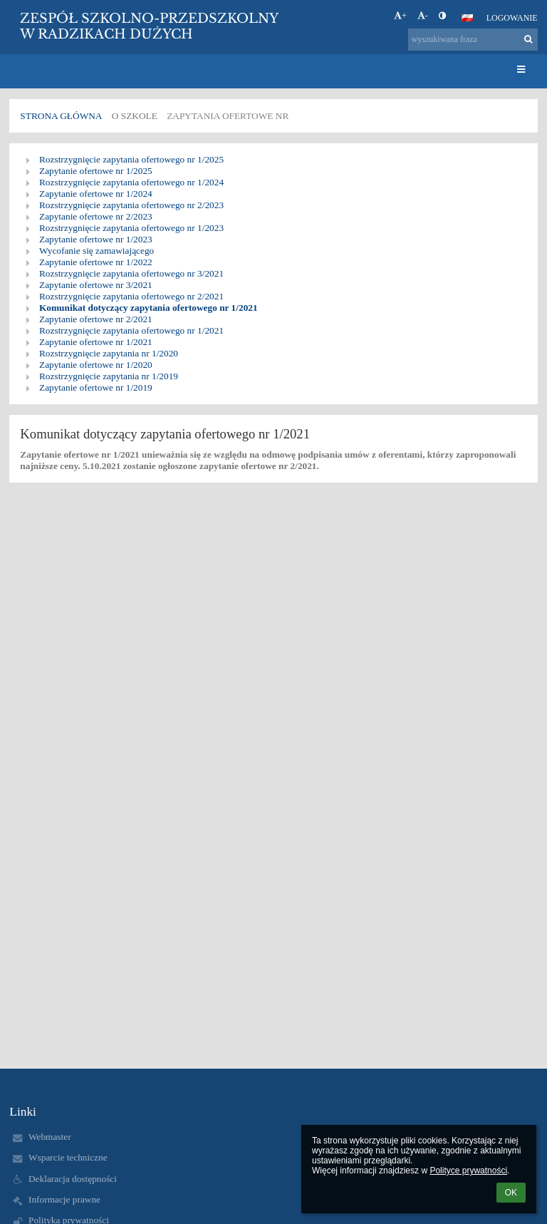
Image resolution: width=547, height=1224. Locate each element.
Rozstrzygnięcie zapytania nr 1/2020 (108, 353)
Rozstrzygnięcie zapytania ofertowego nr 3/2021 (131, 273)
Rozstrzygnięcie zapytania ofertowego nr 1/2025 (131, 159)
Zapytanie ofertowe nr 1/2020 (95, 364)
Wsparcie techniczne (68, 1157)
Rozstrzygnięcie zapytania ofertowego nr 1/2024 (131, 182)
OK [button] (511, 1193)
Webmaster (49, 1136)
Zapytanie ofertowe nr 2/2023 (95, 216)
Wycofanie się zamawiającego (96, 250)
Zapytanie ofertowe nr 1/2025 (95, 170)
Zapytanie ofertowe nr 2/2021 (95, 319)
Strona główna (61, 115)
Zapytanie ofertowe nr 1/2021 (95, 341)
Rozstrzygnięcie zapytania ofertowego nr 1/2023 (131, 227)
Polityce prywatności (468, 1171)
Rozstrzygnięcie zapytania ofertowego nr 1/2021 (131, 330)
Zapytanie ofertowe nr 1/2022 (95, 262)
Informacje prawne (64, 1199)
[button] (467, 17)
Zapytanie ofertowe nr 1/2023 (95, 239)
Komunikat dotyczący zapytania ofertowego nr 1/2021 (148, 307)
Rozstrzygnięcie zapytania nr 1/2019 (108, 376)
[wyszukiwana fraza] (473, 40)
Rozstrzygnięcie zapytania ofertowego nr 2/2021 (131, 296)
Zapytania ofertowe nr (227, 115)
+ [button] (400, 16)
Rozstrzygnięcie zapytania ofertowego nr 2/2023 (131, 205)
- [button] (422, 16)
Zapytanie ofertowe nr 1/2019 (95, 387)
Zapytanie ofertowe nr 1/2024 (95, 193)
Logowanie (512, 18)
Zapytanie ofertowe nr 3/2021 (95, 284)
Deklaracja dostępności (72, 1178)
